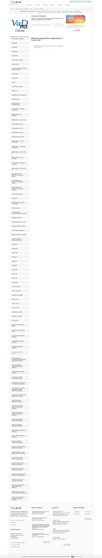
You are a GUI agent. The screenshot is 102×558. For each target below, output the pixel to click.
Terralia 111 (77, 511)
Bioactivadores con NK (17, 128)
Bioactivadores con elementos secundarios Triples (17, 182)
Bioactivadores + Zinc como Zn (19, 169)
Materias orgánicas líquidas (19, 234)
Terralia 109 (77, 514)
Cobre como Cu (16, 303)
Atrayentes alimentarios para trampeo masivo (19, 69)
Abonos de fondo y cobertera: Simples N (17, 239)
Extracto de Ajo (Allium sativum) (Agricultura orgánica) (17, 407)
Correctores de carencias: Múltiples (18, 336)
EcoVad (38, 5)
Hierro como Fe (16, 307)
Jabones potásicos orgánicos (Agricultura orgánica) (17, 366)
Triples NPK (15, 248)
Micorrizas (14, 90)
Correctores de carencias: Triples (18, 331)
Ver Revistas (88, 518)
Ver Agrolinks (67, 544)
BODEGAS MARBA (56, 537)
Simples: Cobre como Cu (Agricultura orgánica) (18, 463)
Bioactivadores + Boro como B (19, 152)
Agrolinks (67, 5)
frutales (31, 9)
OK (72, 556)
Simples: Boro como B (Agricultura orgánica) (17, 458)
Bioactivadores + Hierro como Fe (18, 158)
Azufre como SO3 (16, 286)
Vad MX (45, 5)
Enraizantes (15, 198)
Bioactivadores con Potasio (18, 119)
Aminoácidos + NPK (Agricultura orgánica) (17, 378)
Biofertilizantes (15, 99)
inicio (13, 9)
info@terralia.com (15, 546)
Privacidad (13, 522)
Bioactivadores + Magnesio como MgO (18, 147)
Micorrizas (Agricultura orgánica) (22, 9)
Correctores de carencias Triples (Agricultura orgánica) (19, 492)
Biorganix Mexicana (56, 520)
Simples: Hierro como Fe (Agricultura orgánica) (18, 469)
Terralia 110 (87, 511)
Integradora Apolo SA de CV (58, 511)
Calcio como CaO (16, 290)
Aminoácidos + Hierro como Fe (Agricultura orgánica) (19, 383)
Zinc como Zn (15, 320)
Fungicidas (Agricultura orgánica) (17, 347)
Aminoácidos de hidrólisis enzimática (18, 109)
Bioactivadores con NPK (18, 136)
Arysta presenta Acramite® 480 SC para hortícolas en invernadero (39, 518)
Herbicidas (14, 47)
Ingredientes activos (77, 11)
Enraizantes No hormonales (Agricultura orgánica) (19, 395)
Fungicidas (14, 43)
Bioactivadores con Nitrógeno (16, 115)
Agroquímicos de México (38, 9)
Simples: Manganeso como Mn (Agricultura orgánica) (18, 474)
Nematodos (15, 78)
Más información (78, 556)
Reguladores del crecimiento (19, 95)
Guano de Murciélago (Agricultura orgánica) (17, 420)
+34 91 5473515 (15, 544)
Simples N (14, 257)
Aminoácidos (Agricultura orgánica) (18, 372)
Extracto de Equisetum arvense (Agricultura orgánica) (17, 414)
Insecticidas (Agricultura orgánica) (18, 341)
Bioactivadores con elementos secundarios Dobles (17, 175)
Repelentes (14, 55)
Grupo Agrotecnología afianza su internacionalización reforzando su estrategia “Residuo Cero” (40, 534)
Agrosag (54, 528)
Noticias (52, 5)
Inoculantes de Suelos (17, 86)
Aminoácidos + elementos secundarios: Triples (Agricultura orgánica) (18, 389)
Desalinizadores (16, 208)
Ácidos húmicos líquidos (18, 230)
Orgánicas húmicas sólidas (18, 226)
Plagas (70, 11)
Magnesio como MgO (17, 295)
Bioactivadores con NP (17, 124)
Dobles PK (14, 278)
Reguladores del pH (17, 217)
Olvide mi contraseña (81, 1)
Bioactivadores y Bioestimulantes (16, 104)
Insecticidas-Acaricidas (17, 38)
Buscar (59, 25)
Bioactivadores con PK (17, 132)
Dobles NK (14, 244)
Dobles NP (14, 269)
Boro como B (15, 299)
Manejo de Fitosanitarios (17, 520)
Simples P (14, 261)
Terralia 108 (87, 514)
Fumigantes (15, 51)
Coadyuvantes (15, 64)
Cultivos (58, 11)
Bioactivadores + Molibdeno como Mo (19, 163)
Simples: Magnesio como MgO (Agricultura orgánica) (18, 453)
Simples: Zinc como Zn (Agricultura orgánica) (17, 480)
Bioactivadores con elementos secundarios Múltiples (17, 188)
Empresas (49, 11)
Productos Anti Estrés (17, 194)
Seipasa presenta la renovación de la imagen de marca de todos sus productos (40, 512)
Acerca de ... (14, 524)
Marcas (53, 11)
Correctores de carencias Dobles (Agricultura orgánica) (18, 486)
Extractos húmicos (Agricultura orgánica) (17, 442)
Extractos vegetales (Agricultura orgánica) (17, 425)
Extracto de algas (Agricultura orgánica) (17, 401)
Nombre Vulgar (65, 11)
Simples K (14, 265)
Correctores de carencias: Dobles (18, 325)
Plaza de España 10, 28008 (18, 542)
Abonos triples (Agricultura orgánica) (18, 436)
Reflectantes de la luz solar (18, 222)
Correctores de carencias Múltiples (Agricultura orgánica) (18, 498)
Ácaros (13, 82)
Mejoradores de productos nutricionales (18, 203)
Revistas (60, 5)
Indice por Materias (41, 11)
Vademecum (29, 5)
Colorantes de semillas (17, 60)
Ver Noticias (47, 541)
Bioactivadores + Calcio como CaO (18, 141)
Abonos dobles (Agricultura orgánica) (18, 431)
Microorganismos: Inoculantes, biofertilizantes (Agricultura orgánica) (18, 359)
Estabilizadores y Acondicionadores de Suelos (19, 213)
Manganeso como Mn (17, 312)
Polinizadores (15, 73)
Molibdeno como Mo (17, 316)
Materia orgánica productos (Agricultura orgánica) (19, 447)
